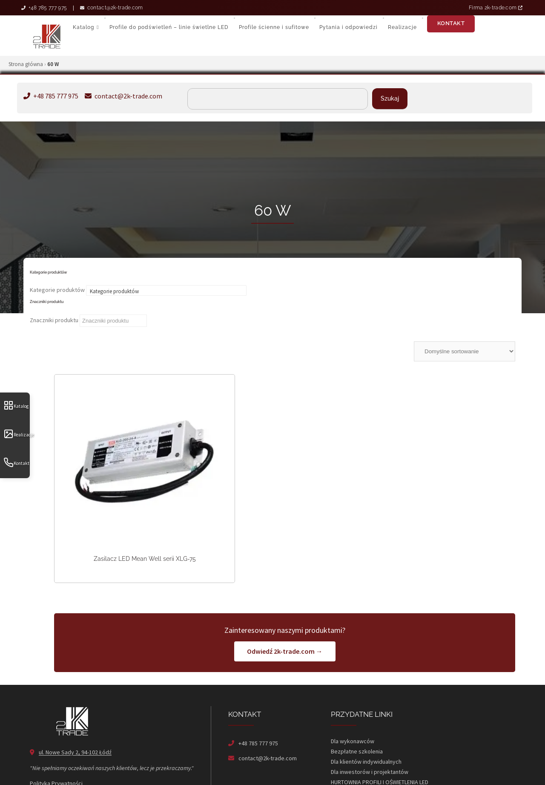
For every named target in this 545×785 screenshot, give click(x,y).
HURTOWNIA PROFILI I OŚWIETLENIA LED (379, 746)
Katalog (16, 405)
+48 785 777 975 (44, 8)
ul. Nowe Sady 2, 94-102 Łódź (75, 716)
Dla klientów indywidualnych (366, 726)
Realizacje (16, 434)
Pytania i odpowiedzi (348, 27)
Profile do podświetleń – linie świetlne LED (169, 27)
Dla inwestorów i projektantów (369, 736)
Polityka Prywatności (56, 747)
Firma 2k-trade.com (495, 8)
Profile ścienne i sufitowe (274, 27)
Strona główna (26, 64)
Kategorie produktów (57, 290)
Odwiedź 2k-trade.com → (285, 615)
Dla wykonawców (352, 705)
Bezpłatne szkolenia (357, 715)
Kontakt (16, 462)
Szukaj (390, 98)
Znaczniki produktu (54, 320)
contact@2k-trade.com (111, 8)
